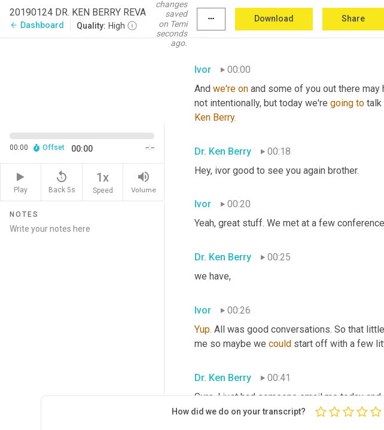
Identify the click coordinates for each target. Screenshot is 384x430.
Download (274, 18)
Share (353, 18)
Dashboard (37, 25)
